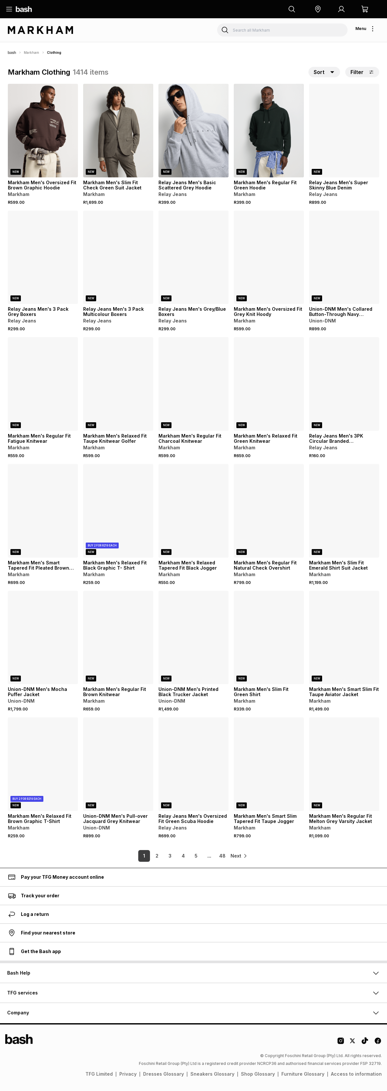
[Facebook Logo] (378, 1043)
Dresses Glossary (163, 1074)
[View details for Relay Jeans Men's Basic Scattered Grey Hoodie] (193, 130)
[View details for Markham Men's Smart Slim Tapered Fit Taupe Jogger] (269, 764)
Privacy (128, 1074)
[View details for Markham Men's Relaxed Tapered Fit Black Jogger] (193, 511)
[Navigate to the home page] (24, 9)
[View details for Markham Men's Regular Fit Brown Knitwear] (118, 637)
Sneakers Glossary (212, 1074)
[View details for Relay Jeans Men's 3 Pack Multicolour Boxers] (118, 257)
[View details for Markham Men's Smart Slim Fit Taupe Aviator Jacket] (344, 637)
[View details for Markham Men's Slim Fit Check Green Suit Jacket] (118, 130)
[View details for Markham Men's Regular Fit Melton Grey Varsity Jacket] (344, 764)
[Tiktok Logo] (365, 1043)
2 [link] (151, 856)
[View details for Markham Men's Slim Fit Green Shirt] (269, 637)
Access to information (356, 1074)
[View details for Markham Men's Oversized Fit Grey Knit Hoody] (269, 257)
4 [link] (177, 856)
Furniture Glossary (302, 1074)
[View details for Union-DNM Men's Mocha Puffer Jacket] (43, 637)
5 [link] (190, 856)
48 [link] (216, 856)
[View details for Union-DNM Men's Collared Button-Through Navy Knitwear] (344, 257)
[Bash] (12, 52)
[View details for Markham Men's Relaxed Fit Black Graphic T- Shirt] (118, 511)
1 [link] (138, 856)
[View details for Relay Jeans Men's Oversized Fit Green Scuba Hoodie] (193, 764)
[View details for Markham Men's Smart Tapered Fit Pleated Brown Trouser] (43, 511)
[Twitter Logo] (353, 1043)
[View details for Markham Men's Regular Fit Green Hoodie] (269, 130)
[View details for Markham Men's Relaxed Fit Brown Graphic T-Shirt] (43, 764)
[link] (239, 855)
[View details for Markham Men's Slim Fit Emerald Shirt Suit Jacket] (344, 511)
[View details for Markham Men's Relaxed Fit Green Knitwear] (269, 384)
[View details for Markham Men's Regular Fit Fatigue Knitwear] (43, 384)
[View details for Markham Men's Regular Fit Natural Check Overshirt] (269, 511)
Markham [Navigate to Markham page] (31, 52)
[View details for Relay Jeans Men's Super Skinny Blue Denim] (344, 130)
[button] (318, 9)
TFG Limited (99, 1074)
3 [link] (164, 856)
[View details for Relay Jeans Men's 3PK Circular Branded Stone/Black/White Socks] (344, 384)
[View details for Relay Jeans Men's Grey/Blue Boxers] (193, 257)
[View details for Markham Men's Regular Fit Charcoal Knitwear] (193, 384)
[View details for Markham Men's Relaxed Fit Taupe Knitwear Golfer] (118, 384)
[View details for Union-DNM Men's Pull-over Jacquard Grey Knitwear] (118, 764)
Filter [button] (362, 72)
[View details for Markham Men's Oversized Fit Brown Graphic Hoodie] (43, 130)
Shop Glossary (258, 1074)
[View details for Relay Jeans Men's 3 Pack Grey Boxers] (43, 257)
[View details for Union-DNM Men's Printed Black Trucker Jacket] (193, 637)
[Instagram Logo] (341, 1043)
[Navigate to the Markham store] (40, 30)
